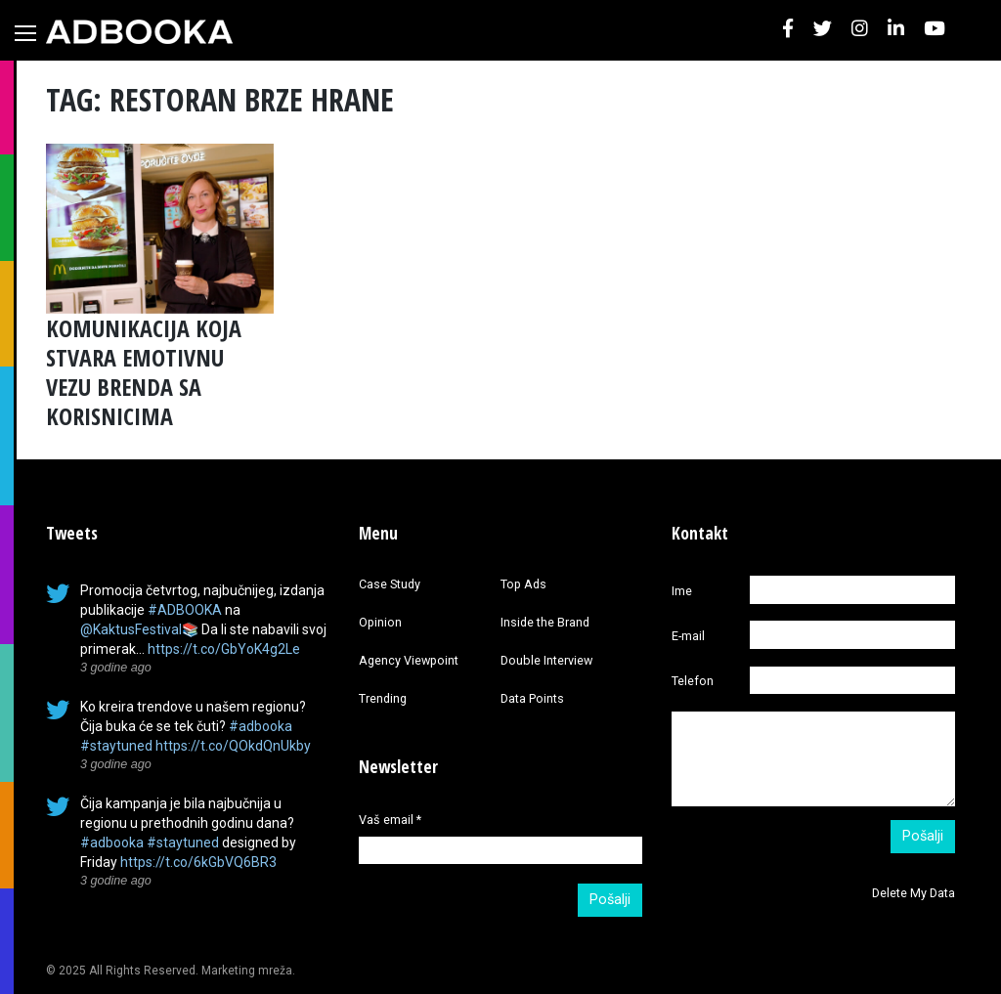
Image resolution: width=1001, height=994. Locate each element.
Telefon (693, 680)
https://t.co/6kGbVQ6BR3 (198, 862)
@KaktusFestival (131, 629)
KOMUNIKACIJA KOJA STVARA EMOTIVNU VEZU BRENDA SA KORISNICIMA (143, 372)
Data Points (532, 698)
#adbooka (260, 726)
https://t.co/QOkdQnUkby (233, 746)
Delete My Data (913, 893)
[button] (788, 30)
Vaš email (390, 819)
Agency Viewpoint (408, 660)
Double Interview (546, 660)
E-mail (688, 635)
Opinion (380, 622)
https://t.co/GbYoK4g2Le (224, 649)
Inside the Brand (544, 622)
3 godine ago (116, 667)
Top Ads (523, 584)
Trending (383, 698)
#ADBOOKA (185, 610)
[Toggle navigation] (25, 33)
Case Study (389, 584)
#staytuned (116, 746)
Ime (682, 590)
